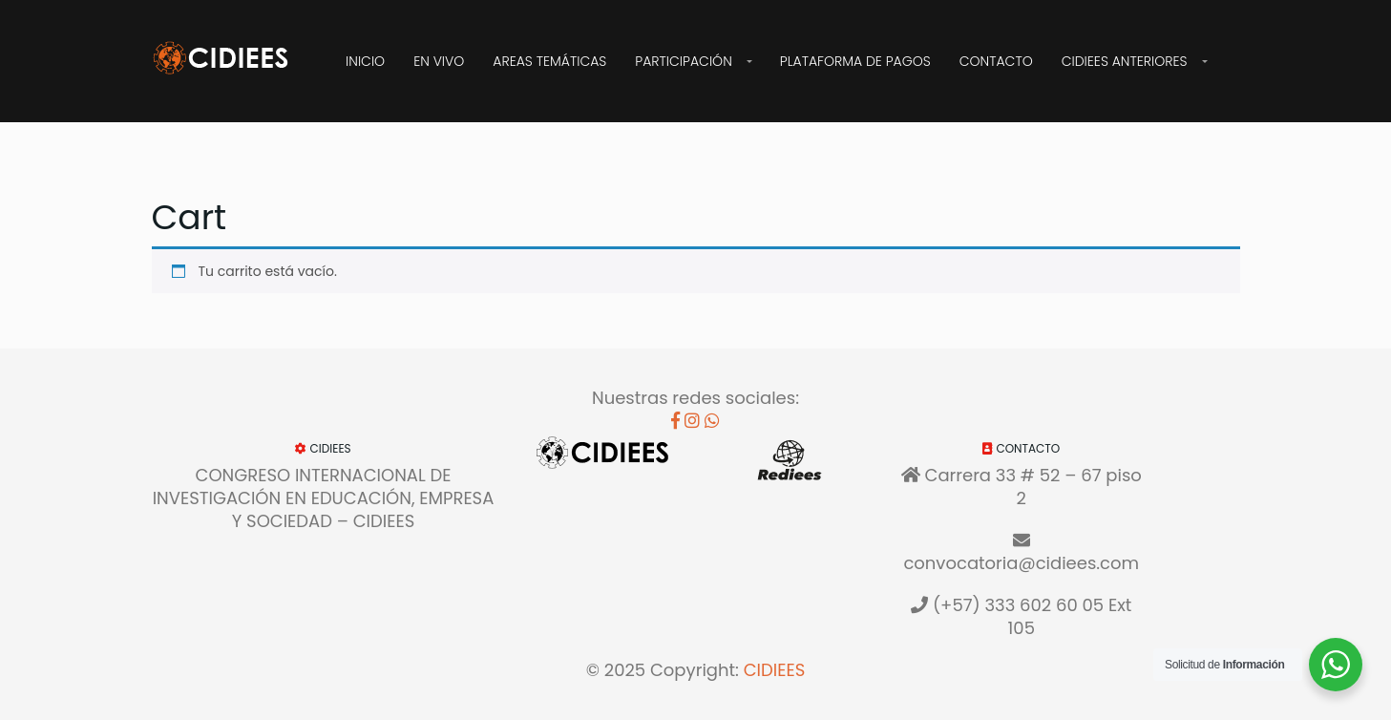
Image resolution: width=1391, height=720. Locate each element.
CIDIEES (775, 670)
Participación (683, 61)
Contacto (996, 61)
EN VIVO (438, 61)
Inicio (365, 61)
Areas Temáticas (549, 61)
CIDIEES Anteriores (1125, 61)
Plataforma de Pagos (855, 61)
